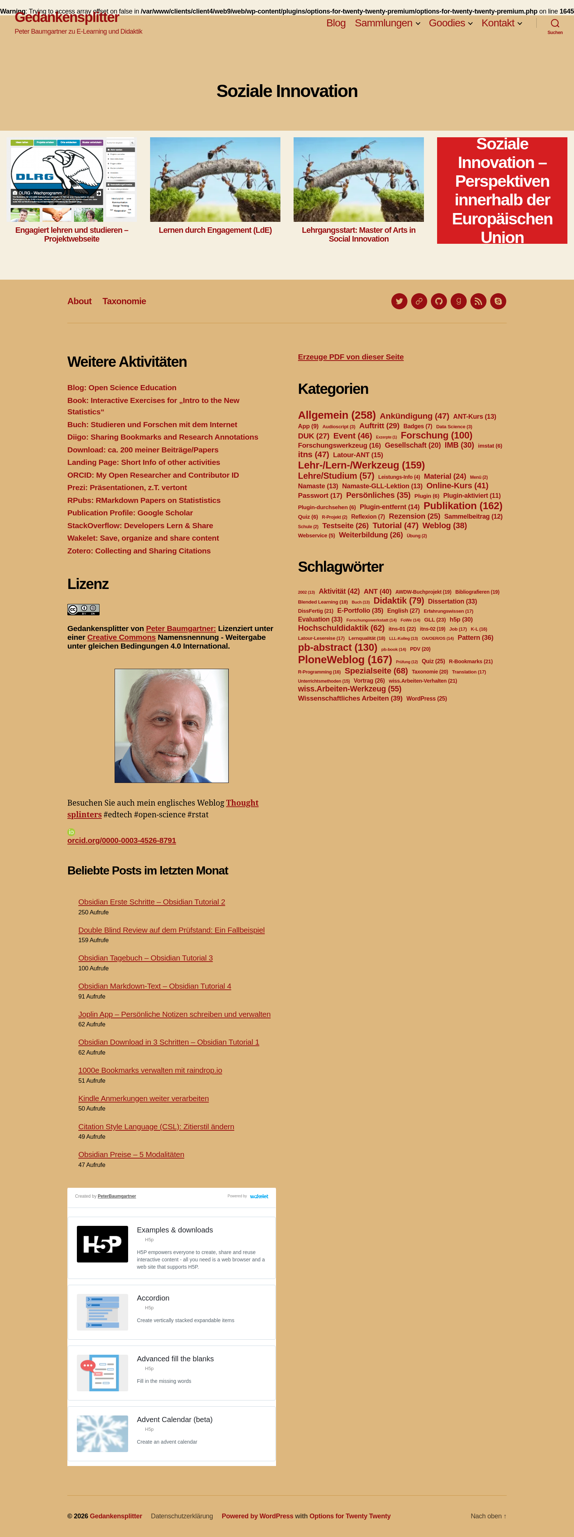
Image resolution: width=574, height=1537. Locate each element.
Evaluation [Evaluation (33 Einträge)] (320, 619)
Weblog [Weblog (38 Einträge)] (444, 525)
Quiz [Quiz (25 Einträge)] (433, 661)
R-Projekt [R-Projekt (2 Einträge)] (334, 517)
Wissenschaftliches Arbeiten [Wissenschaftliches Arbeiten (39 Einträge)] (350, 698)
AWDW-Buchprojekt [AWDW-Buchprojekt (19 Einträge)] (423, 592)
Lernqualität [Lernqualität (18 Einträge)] (366, 638)
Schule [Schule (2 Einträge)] (308, 526)
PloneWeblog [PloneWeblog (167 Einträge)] (345, 659)
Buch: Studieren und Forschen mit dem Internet (152, 424)
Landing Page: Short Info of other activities (143, 462)
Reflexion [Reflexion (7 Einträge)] (368, 517)
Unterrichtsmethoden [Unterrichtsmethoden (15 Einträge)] (324, 681)
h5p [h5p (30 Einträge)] (461, 619)
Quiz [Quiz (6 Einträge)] (308, 517)
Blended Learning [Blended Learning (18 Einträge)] (323, 602)
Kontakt (497, 23)
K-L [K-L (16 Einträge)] (479, 629)
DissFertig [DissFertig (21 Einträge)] (315, 611)
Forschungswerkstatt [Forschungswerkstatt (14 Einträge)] (371, 620)
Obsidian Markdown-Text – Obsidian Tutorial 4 (154, 986)
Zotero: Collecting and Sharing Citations (139, 550)
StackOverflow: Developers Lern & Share (140, 525)
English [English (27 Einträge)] (403, 610)
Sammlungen (383, 23)
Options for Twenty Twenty (350, 1516)
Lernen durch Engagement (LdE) (215, 230)
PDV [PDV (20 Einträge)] (420, 649)
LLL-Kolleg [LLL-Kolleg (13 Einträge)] (403, 638)
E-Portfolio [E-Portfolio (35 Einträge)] (360, 610)
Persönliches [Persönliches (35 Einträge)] (378, 495)
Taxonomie (124, 301)
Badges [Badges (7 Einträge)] (417, 426)
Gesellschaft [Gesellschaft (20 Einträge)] (413, 445)
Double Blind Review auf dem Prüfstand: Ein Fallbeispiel (171, 930)
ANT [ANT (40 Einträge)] (377, 591)
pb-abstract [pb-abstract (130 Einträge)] (337, 647)
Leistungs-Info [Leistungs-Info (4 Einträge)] (399, 477)
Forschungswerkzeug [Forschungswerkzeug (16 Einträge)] (339, 445)
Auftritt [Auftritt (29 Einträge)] (379, 425)
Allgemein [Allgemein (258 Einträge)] (337, 415)
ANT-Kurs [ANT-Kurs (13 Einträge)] (474, 416)
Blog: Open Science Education (121, 387)
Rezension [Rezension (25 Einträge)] (414, 516)
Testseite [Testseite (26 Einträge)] (345, 525)
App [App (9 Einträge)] (308, 426)
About (79, 301)
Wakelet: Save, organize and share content (143, 538)
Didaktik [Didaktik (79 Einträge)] (398, 600)
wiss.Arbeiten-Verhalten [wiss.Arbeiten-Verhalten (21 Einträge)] (423, 681)
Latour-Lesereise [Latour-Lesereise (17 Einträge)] (321, 638)
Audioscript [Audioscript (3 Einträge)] (339, 426)
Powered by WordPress (257, 1516)
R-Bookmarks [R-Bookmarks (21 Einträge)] (471, 661)
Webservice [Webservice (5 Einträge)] (316, 535)
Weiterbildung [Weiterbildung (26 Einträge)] (371, 534)
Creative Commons (121, 637)
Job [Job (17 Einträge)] (458, 629)
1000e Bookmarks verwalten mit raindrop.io (150, 1070)
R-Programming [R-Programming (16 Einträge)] (319, 672)
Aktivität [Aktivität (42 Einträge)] (339, 591)
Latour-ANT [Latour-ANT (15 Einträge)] (358, 455)
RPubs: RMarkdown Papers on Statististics (144, 500)
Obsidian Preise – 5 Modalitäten (131, 1154)
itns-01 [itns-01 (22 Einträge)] (402, 629)
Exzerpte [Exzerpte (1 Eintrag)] (386, 437)
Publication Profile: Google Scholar (130, 512)
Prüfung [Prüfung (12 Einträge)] (407, 662)
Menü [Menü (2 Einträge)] (479, 477)
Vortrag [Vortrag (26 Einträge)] (369, 681)
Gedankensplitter (67, 17)
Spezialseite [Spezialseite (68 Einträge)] (376, 670)
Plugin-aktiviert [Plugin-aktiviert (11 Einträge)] (472, 495)
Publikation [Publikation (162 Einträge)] (463, 505)
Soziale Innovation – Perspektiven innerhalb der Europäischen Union (502, 190)
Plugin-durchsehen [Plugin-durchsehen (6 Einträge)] (327, 507)
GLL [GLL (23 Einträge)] (435, 619)
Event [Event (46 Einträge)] (352, 435)
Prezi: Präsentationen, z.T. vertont (127, 487)
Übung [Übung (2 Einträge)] (417, 535)
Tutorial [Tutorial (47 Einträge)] (396, 525)
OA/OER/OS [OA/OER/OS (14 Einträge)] (438, 638)
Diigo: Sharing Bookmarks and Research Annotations (162, 437)
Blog (336, 23)
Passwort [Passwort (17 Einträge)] (320, 495)
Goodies (447, 23)
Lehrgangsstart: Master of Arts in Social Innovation (358, 234)
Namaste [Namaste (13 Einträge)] (318, 486)
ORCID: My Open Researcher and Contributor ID (153, 475)
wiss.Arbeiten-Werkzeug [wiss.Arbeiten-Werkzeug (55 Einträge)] (350, 688)
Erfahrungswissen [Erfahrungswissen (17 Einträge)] (448, 611)
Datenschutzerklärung (182, 1516)
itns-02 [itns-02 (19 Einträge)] (433, 629)
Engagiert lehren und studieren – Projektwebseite (71, 234)
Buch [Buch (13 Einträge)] (361, 602)
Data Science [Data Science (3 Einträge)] (454, 426)
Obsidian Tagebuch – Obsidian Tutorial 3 (145, 958)
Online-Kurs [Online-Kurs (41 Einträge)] (457, 485)
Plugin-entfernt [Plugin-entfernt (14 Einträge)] (390, 507)
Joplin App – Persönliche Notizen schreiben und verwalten (174, 1014)
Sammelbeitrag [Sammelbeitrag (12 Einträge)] (473, 516)
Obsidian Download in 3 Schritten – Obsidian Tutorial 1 (168, 1042)
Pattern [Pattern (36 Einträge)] (475, 637)
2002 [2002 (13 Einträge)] (306, 592)
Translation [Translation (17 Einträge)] (469, 672)
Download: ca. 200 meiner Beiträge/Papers (143, 449)
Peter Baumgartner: (181, 628)
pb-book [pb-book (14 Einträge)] (393, 649)
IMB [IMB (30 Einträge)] (459, 445)
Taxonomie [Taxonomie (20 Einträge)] (430, 672)
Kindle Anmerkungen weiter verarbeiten (143, 1098)
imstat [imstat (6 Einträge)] (490, 446)
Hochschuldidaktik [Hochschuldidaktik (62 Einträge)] (341, 628)
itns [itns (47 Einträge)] (313, 454)
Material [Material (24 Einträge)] (445, 476)
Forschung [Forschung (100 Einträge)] (437, 435)
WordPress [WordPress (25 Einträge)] (426, 698)
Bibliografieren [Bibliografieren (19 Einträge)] (477, 592)
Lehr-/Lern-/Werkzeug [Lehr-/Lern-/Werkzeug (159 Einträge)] (361, 465)
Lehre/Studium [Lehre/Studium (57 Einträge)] (336, 476)
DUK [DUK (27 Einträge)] (313, 436)
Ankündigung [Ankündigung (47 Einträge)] (414, 416)
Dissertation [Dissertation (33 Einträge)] (452, 601)
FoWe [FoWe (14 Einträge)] (410, 620)
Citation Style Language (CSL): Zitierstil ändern (156, 1126)
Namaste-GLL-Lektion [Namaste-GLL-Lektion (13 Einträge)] (382, 486)
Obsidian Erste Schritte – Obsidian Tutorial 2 (151, 902)
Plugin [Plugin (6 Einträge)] (426, 496)
